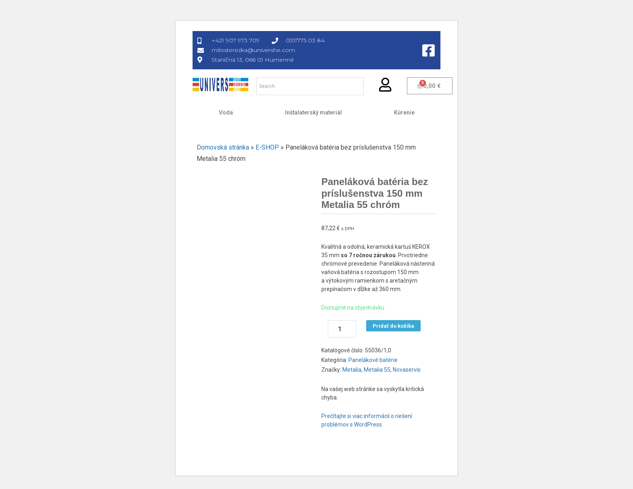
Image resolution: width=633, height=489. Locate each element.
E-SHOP (267, 147)
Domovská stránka (223, 147)
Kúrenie (404, 112)
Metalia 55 (377, 369)
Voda (226, 112)
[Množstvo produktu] (342, 329)
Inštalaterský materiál (313, 112)
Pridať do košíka (393, 326)
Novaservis (407, 369)
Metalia (351, 369)
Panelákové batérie (373, 360)
